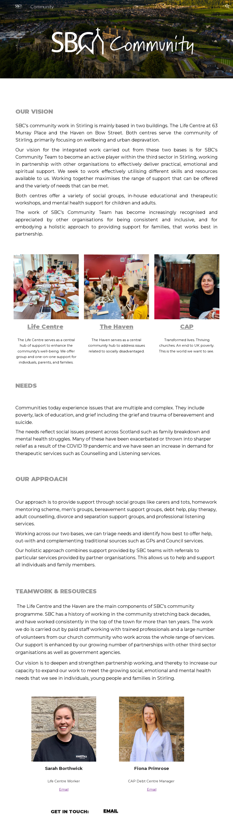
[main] (116, 111)
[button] (227, 6)
